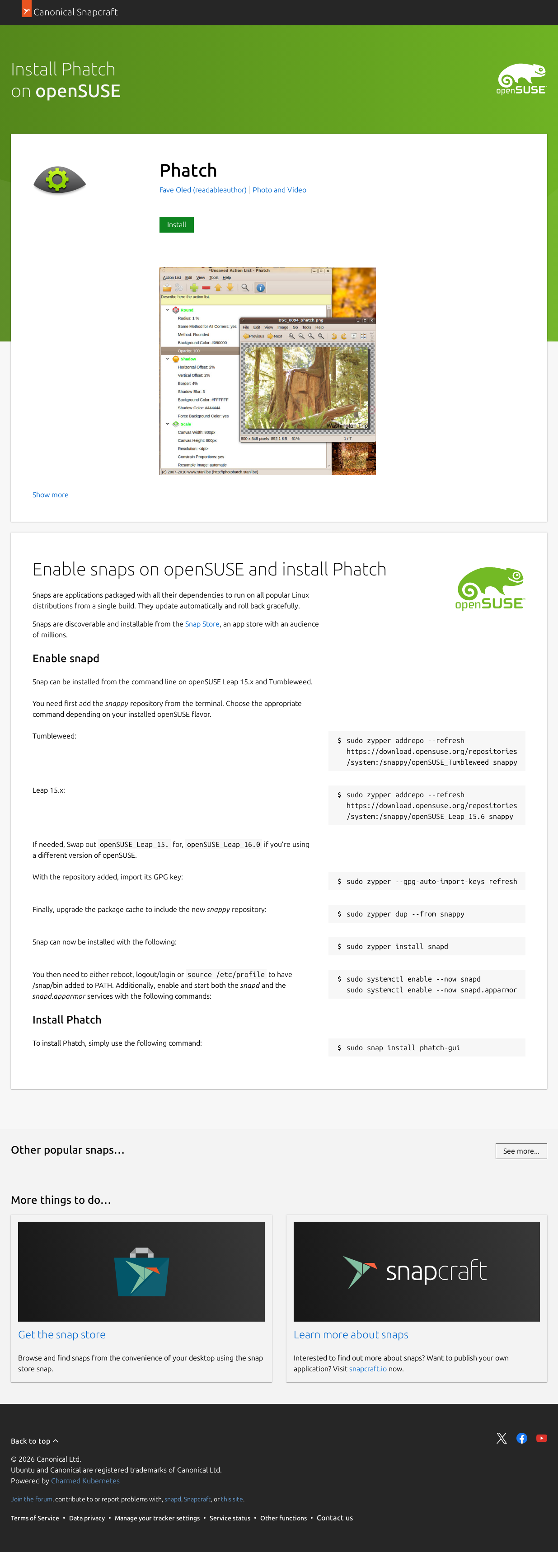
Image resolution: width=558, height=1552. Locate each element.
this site (232, 1499)
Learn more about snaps (351, 1334)
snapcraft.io (368, 1369)
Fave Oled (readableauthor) (204, 190)
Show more (51, 495)
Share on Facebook (521, 1438)
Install (176, 224)
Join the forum (31, 1499)
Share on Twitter (502, 1438)
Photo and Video (279, 190)
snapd (172, 1499)
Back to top (35, 1441)
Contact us (335, 1518)
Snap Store (202, 624)
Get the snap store (62, 1334)
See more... (521, 1151)
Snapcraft (197, 1499)
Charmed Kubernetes (85, 1481)
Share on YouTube (541, 1438)
